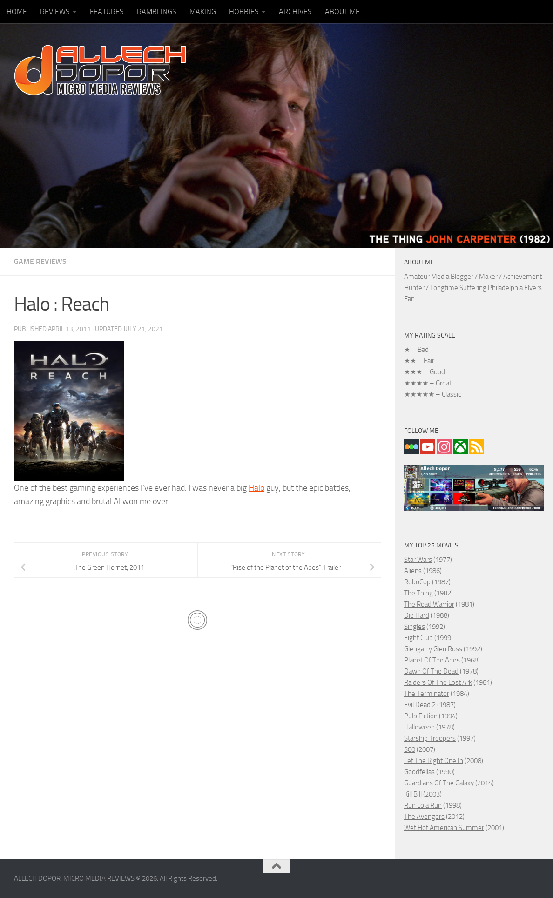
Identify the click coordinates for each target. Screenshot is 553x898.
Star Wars (418, 559)
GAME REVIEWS (40, 261)
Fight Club (418, 638)
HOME (17, 11)
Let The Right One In (433, 760)
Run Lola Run (423, 805)
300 (409, 749)
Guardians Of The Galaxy (439, 783)
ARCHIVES (295, 11)
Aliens (413, 571)
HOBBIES (244, 11)
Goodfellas (419, 772)
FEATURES (107, 11)
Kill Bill (413, 794)
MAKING (202, 11)
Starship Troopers (430, 738)
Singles (414, 626)
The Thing (418, 593)
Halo (256, 488)
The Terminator (426, 693)
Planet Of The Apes (432, 660)
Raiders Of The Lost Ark (438, 682)
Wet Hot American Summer (444, 828)
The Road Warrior (429, 604)
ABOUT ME (342, 11)
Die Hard (416, 615)
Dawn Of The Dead (431, 671)
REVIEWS (55, 11)
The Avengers (424, 816)
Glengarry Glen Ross (433, 649)
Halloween (419, 727)
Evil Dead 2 (420, 705)
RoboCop (417, 582)
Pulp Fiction (421, 716)
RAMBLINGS (156, 11)
